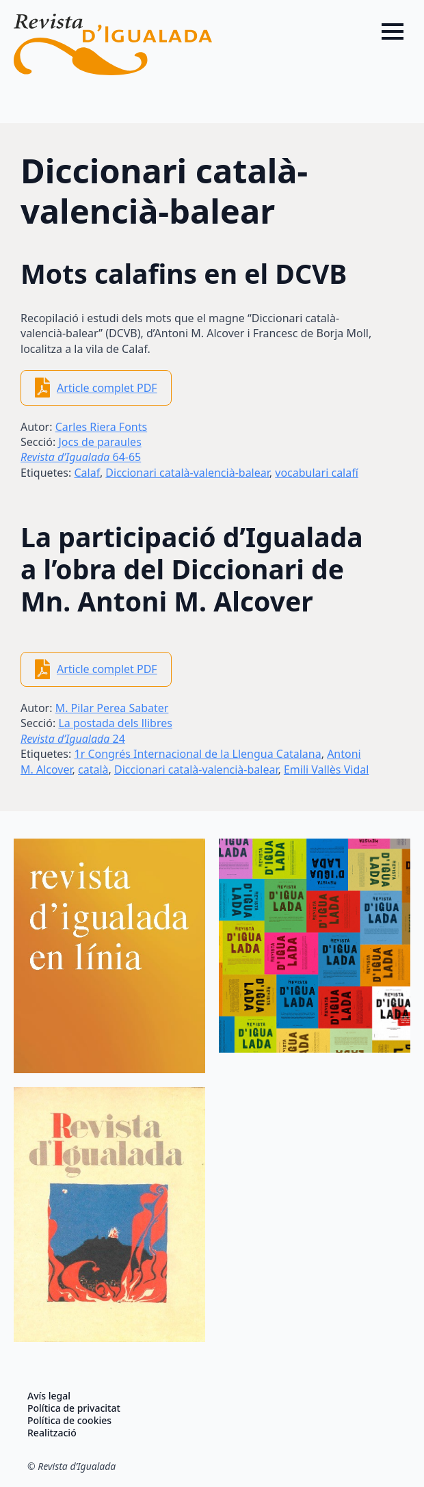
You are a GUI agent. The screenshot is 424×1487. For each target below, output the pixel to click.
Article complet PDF (107, 387)
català (93, 769)
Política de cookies (69, 1420)
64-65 (81, 456)
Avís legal (48, 1396)
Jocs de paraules (99, 441)
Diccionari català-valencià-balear (187, 472)
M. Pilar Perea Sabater (112, 707)
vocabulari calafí (316, 472)
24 (73, 738)
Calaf (86, 472)
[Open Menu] (392, 31)
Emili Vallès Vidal (326, 769)
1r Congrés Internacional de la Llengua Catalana (197, 753)
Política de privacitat (73, 1408)
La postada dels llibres (115, 723)
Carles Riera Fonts (101, 426)
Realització (52, 1433)
